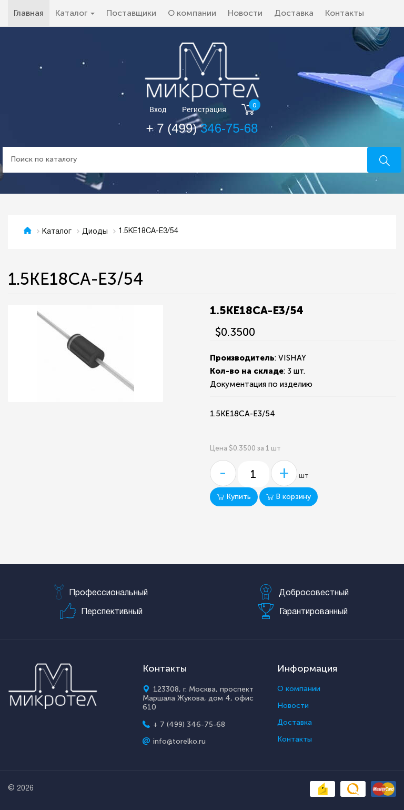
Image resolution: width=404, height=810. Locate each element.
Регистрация (204, 109)
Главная (31, 12)
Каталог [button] (75, 13)
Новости (245, 13)
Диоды (95, 231)
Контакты (344, 13)
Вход (158, 109)
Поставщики (131, 13)
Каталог (57, 231)
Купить (234, 496)
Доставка (294, 13)
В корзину (288, 496)
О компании (192, 13)
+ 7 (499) (202, 128)
